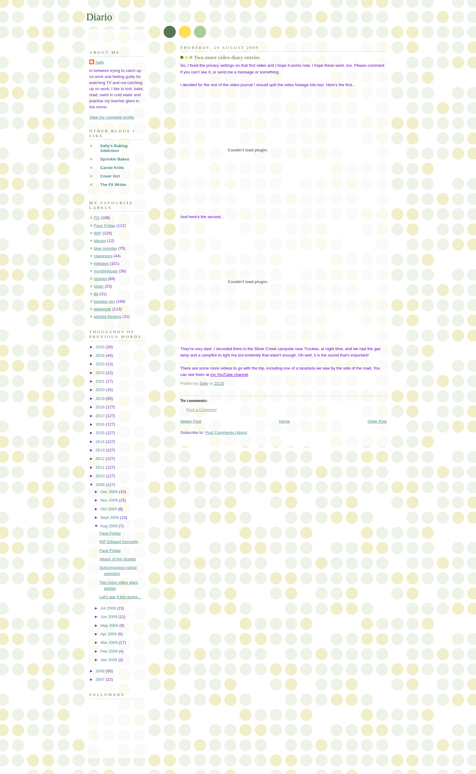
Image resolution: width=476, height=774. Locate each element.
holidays (101, 263)
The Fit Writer (113, 184)
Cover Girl (110, 176)
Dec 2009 (109, 491)
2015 (101, 433)
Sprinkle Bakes (114, 159)
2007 (101, 679)
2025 (101, 347)
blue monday (105, 248)
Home (284, 421)
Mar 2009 (109, 642)
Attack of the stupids (117, 559)
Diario (99, 16)
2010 (101, 476)
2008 (101, 671)
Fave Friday (104, 225)
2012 (101, 458)
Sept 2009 (110, 517)
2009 (101, 484)
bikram (100, 240)
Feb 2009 (109, 651)
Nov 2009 (109, 500)
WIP (97, 233)
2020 (101, 389)
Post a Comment (201, 409)
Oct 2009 (109, 509)
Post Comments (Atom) (226, 432)
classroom (103, 256)
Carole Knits (112, 167)
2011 (101, 467)
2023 (101, 364)
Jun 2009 (109, 616)
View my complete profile (111, 117)
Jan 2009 (109, 659)
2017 (101, 416)
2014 (101, 441)
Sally (99, 62)
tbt (96, 294)
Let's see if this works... (120, 597)
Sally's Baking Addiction (113, 148)
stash (99, 286)
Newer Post (190, 421)
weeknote (102, 309)
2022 (101, 372)
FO (97, 217)
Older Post (377, 421)
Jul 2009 (108, 608)
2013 (101, 450)
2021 (101, 381)
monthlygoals (106, 271)
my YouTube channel (229, 374)
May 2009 (109, 625)
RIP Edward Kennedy (118, 541)
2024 (101, 355)
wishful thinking (107, 316)
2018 (101, 407)
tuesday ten (104, 301)
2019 (101, 398)
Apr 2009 (109, 634)
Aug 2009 (109, 526)
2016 (101, 424)
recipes (100, 278)
